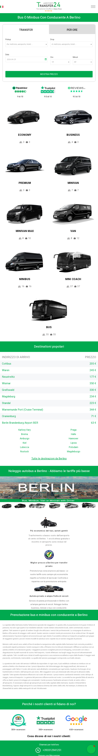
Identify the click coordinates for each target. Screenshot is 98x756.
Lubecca (24, 447)
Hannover (73, 438)
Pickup (8, 39)
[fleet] (49, 588)
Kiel (24, 443)
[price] (49, 555)
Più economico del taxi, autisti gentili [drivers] (49, 530)
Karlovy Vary (24, 430)
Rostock (24, 451)
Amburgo (24, 438)
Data (7, 54)
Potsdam (73, 447)
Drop (52, 39)
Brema (24, 434)
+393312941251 (52, 750)
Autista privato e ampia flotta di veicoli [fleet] (49, 596)
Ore (51, 57)
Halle (73, 434)
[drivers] (49, 522)
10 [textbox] (52, 62)
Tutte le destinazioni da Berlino (49, 458)
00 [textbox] (75, 62)
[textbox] (27, 44)
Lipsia (74, 443)
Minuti (75, 57)
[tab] (26, 29)
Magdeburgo (73, 451)
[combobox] (26, 44)
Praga (73, 430)
